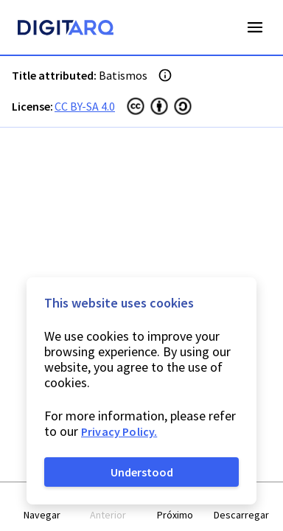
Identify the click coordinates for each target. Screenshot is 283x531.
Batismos (123, 75)
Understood (142, 472)
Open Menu (255, 27)
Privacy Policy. (119, 431)
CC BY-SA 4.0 (85, 106)
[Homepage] (65, 29)
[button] (42, 507)
